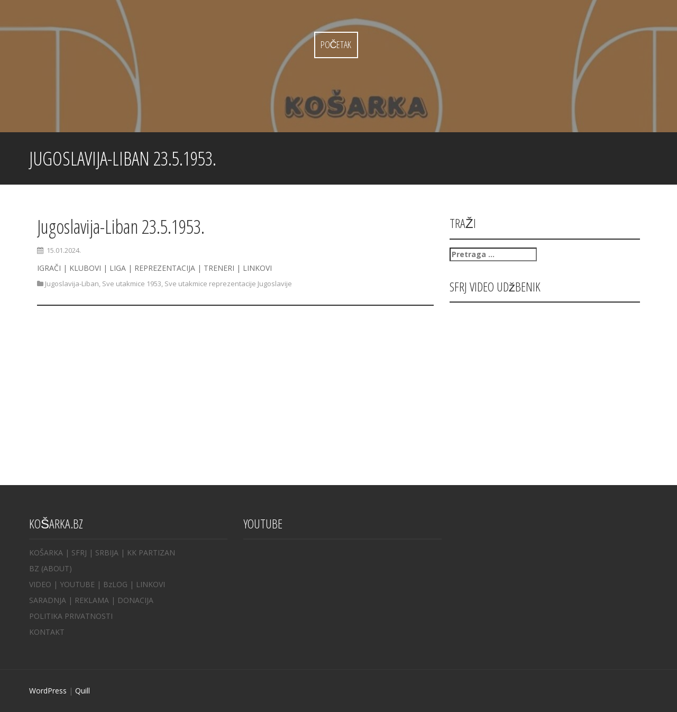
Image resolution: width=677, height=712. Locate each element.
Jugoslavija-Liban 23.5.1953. (121, 227)
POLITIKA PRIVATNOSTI (71, 616)
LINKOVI (150, 584)
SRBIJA (106, 552)
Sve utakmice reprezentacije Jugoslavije (228, 283)
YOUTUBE (77, 584)
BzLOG (115, 584)
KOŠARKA (46, 552)
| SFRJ (76, 552)
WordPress (48, 691)
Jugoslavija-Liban (72, 283)
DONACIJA (135, 600)
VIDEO (40, 584)
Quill (82, 691)
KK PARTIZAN (151, 552)
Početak (336, 44)
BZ (34, 568)
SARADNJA (47, 600)
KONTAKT (47, 632)
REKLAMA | (96, 600)
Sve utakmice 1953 (131, 283)
